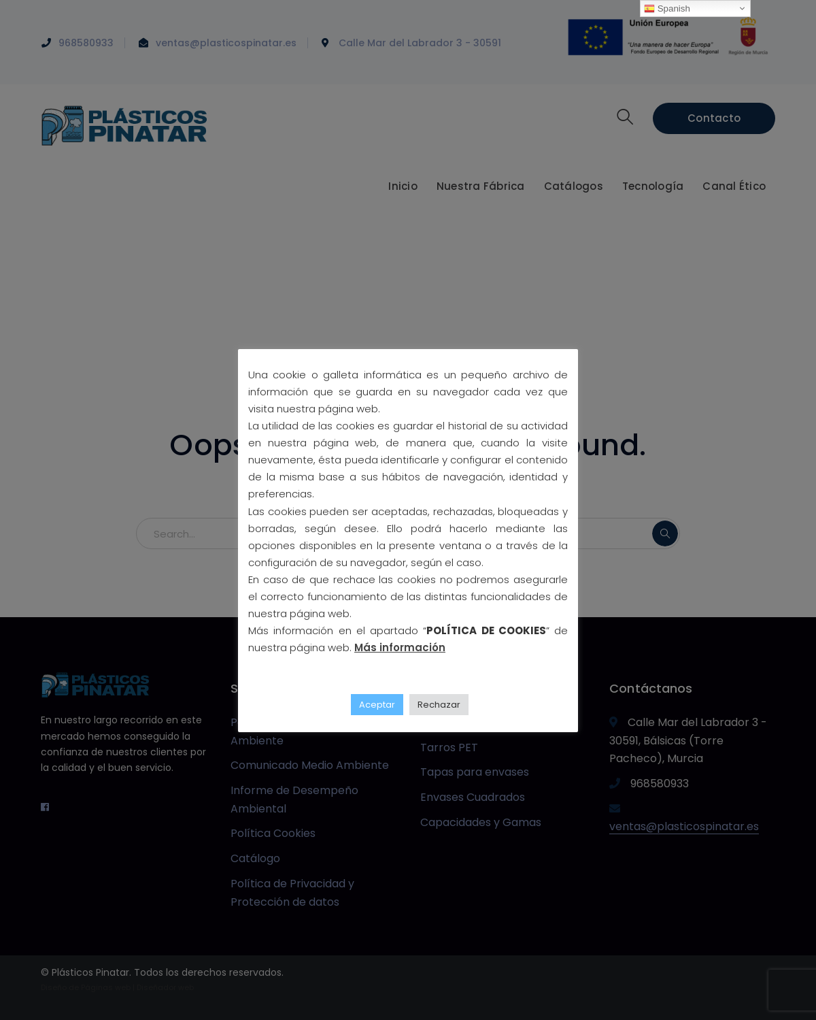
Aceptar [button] (377, 704)
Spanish (667, 8)
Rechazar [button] (439, 704)
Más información (399, 647)
